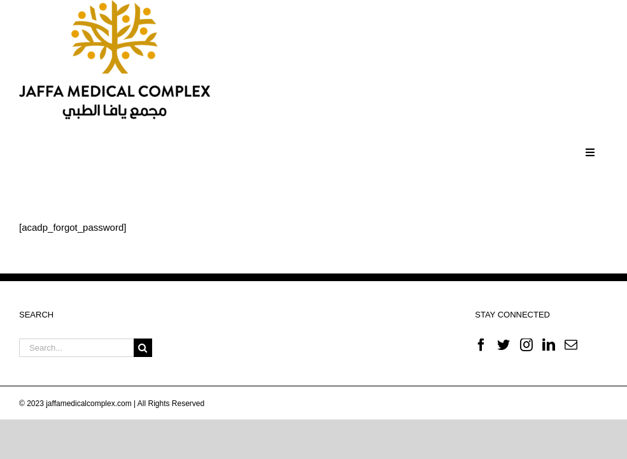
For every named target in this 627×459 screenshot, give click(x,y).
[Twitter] (503, 345)
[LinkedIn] (548, 345)
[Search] (143, 348)
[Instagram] (526, 345)
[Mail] (571, 345)
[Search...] (76, 348)
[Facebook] (481, 345)
